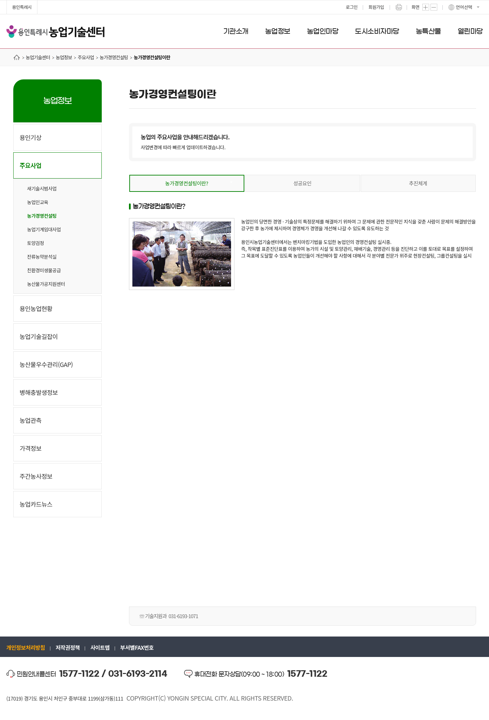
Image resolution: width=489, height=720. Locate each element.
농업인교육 (37, 202)
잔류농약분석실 (42, 256)
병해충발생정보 (39, 392)
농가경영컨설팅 (42, 215)
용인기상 (31, 137)
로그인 (351, 7)
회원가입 (376, 7)
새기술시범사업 (42, 188)
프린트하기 (399, 7)
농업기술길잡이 (39, 336)
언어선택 (464, 7)
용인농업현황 (36, 308)
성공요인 (302, 183)
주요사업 (31, 165)
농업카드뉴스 (36, 504)
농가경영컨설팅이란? (186, 183)
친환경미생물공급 (44, 270)
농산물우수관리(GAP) (46, 364)
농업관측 (31, 420)
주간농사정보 (36, 476)
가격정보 (31, 448)
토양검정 (35, 243)
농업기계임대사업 (44, 229)
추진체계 (418, 183)
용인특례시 (22, 7)
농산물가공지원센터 (46, 283)
